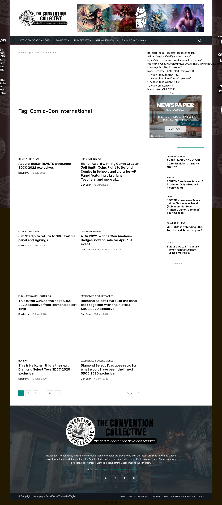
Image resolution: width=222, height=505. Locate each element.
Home (21, 52)
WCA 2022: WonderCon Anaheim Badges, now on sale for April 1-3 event (106, 240)
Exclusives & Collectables (34, 296)
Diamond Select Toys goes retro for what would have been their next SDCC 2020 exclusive (109, 369)
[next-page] (58, 393)
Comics (170, 196)
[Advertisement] (78, 81)
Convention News (28, 159)
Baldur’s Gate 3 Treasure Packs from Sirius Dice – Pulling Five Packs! (183, 249)
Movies (170, 178)
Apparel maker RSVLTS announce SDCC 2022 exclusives (44, 166)
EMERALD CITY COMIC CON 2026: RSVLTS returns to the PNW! (183, 163)
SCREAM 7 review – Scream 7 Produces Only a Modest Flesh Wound (185, 184)
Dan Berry (23, 173)
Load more (175, 263)
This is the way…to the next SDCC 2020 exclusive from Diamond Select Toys (47, 305)
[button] (199, 40)
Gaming (170, 243)
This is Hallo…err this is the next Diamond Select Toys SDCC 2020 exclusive (44, 369)
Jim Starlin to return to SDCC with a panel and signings (46, 238)
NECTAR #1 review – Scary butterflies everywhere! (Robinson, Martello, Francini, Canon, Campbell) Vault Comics (183, 206)
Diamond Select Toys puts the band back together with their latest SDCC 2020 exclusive (109, 305)
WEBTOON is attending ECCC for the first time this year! (185, 228)
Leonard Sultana (90, 249)
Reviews (23, 361)
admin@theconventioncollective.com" (117, 469)
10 (50, 393)
